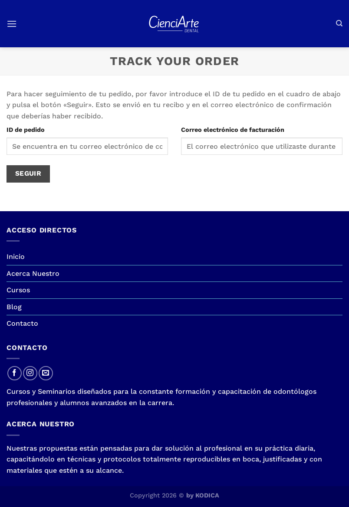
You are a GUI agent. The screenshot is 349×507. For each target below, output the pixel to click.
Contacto (22, 323)
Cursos (18, 290)
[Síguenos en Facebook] (14, 373)
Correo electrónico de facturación (232, 129)
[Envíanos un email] (46, 373)
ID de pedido (26, 129)
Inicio (16, 256)
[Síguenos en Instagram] (30, 373)
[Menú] (12, 23)
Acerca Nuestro (33, 273)
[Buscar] (339, 23)
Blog (14, 307)
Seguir (28, 173)
